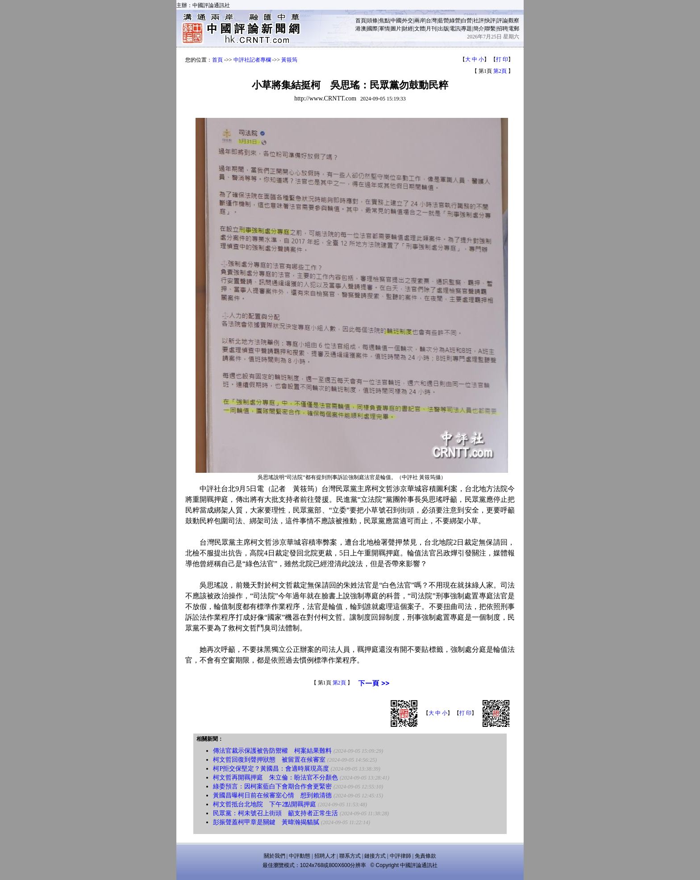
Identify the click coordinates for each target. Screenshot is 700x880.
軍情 (384, 28)
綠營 (455, 20)
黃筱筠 (289, 60)
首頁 (360, 20)
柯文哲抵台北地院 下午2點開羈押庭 (264, 804)
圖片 (396, 28)
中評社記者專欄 (252, 60)
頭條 (372, 20)
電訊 (455, 28)
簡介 (478, 28)
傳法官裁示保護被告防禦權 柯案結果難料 (272, 750)
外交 (407, 20)
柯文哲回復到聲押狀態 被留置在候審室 (269, 759)
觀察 (513, 20)
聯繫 (490, 28)
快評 (490, 20)
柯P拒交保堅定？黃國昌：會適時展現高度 (271, 768)
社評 (478, 20)
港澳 (360, 28)
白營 (466, 20)
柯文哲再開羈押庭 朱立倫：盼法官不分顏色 (275, 777)
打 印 (502, 59)
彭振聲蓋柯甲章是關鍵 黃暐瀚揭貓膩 (266, 822)
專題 (466, 28)
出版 (443, 28)
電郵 (513, 28)
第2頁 (500, 71)
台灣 (431, 20)
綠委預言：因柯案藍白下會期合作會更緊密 (272, 786)
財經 (407, 28)
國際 (372, 28)
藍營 (443, 20)
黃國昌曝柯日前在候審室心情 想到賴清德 (272, 795)
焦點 (384, 20)
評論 (502, 20)
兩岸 (419, 20)
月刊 (431, 28)
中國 (396, 20)
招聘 (502, 28)
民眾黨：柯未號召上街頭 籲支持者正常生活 (275, 813)
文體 (419, 28)
